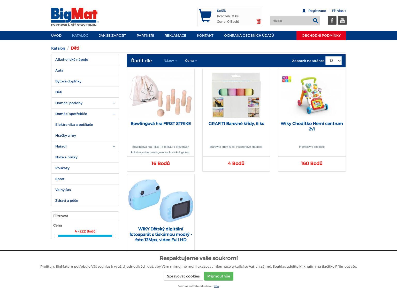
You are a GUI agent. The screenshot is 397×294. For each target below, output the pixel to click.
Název (170, 60)
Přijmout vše (218, 276)
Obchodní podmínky (321, 35)
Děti (58, 92)
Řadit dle (141, 61)
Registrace (317, 11)
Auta (59, 70)
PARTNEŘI (145, 35)
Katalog (80, 35)
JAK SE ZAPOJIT (112, 35)
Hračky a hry (65, 135)
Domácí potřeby (68, 103)
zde (216, 286)
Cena (191, 60)
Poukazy (62, 168)
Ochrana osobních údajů (249, 35)
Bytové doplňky (68, 81)
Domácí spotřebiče (71, 114)
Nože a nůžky (66, 157)
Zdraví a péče (66, 200)
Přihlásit (339, 11)
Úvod (56, 35)
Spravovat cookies (183, 276)
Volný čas (63, 190)
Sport (59, 179)
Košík (221, 11)
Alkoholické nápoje (71, 59)
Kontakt (205, 35)
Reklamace (175, 35)
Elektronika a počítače (74, 124)
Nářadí (61, 146)
